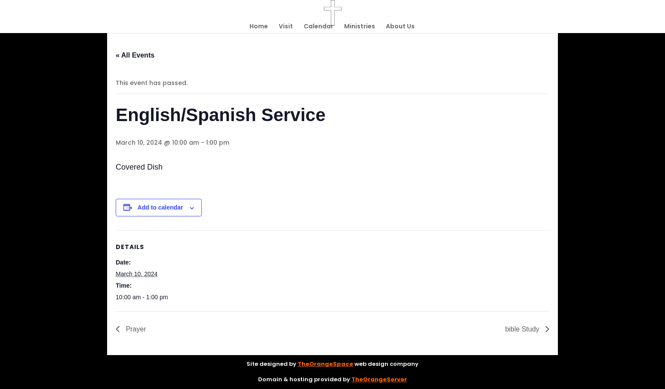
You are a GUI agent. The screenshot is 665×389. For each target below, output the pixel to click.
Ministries (359, 26)
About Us (400, 26)
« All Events (135, 55)
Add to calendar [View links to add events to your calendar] (160, 207)
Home (258, 26)
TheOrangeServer (379, 379)
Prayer (135, 329)
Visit (286, 26)
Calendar (318, 26)
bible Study (523, 329)
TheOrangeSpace (325, 364)
